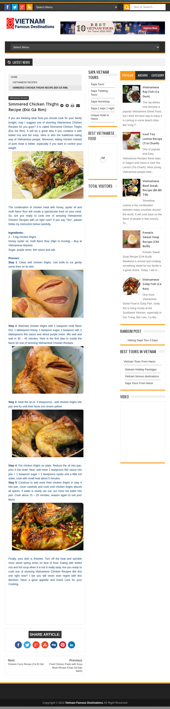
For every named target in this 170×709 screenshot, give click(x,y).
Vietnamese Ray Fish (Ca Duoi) (151, 91)
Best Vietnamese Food (101, 135)
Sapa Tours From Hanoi (139, 383)
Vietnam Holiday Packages (142, 370)
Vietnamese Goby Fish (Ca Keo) (152, 284)
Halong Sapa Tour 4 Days (143, 340)
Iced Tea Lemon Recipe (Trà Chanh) (152, 138)
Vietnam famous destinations (142, 376)
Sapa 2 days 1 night (102, 108)
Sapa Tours (97, 84)
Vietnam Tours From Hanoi (139, 361)
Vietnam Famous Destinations (84, 702)
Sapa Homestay (100, 101)
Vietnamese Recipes (25, 82)
